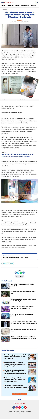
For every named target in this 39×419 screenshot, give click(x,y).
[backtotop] (19, 400)
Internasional (25, 5)
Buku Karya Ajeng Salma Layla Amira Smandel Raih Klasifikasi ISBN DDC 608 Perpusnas (15, 356)
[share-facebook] (16, 273)
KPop (11, 263)
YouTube (26, 408)
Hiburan (5, 263)
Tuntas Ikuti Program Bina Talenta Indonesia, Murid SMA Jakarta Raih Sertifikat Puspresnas (14, 379)
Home (3, 5)
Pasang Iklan (16, 411)
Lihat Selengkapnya (19, 393)
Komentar (19, 276)
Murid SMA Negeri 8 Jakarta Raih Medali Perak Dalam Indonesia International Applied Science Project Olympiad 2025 (15, 371)
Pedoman (22, 411)
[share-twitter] (18, 273)
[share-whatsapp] (21, 273)
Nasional (33, 5)
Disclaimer (28, 411)
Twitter (23, 408)
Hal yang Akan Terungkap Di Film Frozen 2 (16, 257)
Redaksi (10, 411)
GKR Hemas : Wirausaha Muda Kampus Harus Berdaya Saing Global (15, 386)
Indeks (17, 5)
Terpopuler (10, 5)
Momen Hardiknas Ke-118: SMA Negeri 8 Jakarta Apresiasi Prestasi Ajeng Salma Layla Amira (14, 364)
